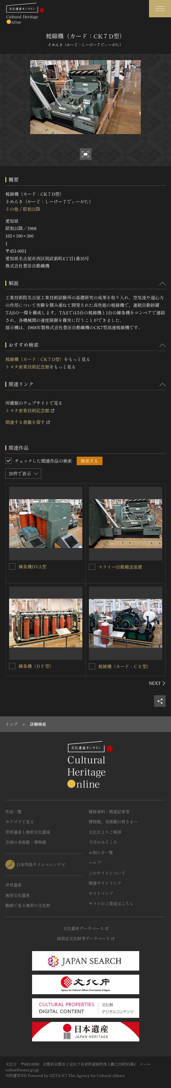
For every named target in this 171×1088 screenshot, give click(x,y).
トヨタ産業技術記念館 (27, 367)
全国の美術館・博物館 (25, 842)
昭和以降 (31, 209)
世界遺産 (13, 885)
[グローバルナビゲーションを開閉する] (160, 8)
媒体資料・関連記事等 (109, 812)
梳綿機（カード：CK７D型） (34, 359)
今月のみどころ (103, 842)
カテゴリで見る (19, 822)
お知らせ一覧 (101, 852)
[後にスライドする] (157, 683)
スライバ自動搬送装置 (120, 567)
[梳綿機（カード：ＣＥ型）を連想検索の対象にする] (92, 666)
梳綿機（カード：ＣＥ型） (124, 666)
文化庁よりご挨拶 (105, 832)
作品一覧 (13, 812)
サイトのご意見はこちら (111, 903)
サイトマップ (101, 893)
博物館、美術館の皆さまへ (113, 822)
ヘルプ (95, 862)
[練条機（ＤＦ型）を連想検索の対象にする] (12, 666)
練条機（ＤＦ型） (36, 666)
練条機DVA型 (32, 566)
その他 (12, 209)
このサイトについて (107, 873)
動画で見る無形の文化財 (27, 905)
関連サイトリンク (105, 883)
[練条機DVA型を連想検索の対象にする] (12, 566)
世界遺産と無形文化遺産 (27, 832)
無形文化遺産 (17, 895)
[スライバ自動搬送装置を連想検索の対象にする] (92, 567)
